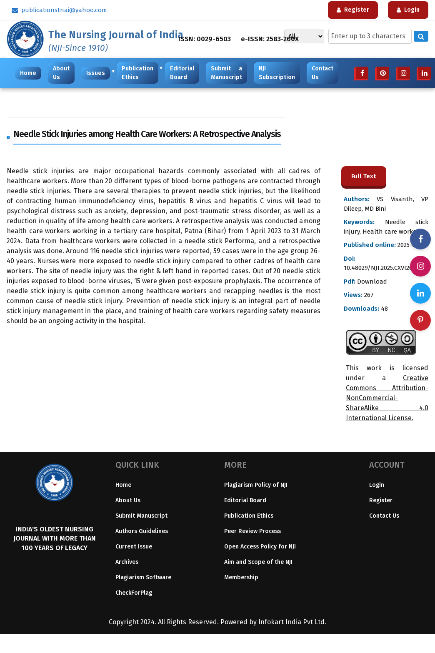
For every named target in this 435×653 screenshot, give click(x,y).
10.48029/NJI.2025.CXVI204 (380, 268)
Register (380, 500)
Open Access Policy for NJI (260, 546)
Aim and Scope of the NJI (258, 562)
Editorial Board (182, 73)
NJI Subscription (277, 73)
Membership (241, 577)
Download (371, 281)
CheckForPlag (133, 592)
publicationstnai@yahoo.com (59, 10)
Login (376, 485)
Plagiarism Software (143, 577)
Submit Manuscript (141, 515)
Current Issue (133, 546)
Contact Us (322, 73)
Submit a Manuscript (226, 73)
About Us (61, 73)
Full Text (363, 176)
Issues (97, 73)
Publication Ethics (139, 73)
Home (28, 73)
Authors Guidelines (141, 531)
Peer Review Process (252, 531)
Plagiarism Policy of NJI (256, 485)
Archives (126, 562)
